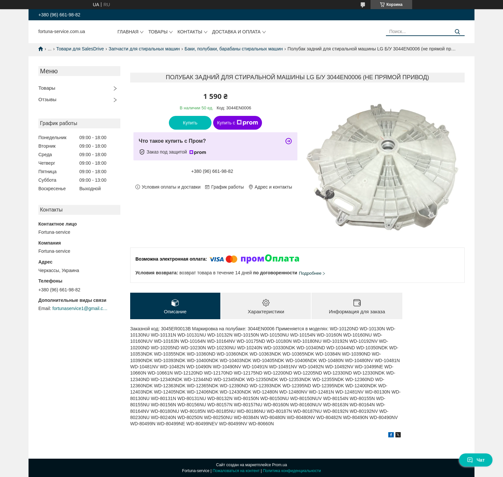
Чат (476, 460)
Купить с (237, 123)
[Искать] (457, 32)
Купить (190, 122)
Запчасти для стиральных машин (144, 48)
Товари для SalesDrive (80, 48)
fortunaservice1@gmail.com (80, 308)
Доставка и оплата (236, 31)
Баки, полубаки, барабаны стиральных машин (234, 48)
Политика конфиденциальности (292, 470)
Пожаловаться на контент (235, 470)
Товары (158, 31)
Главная (127, 31)
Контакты (189, 31)
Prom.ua (279, 465)
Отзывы (47, 99)
